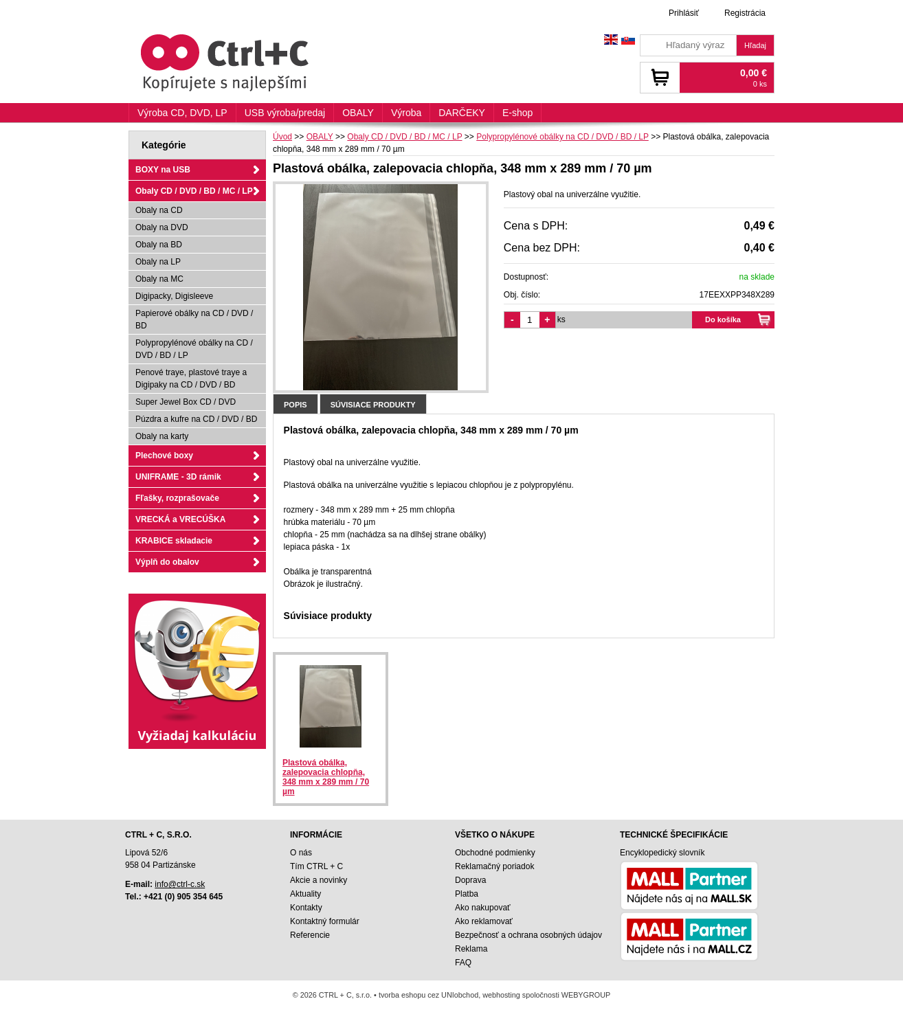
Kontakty (306, 907)
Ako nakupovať (483, 907)
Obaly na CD (159, 210)
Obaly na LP (158, 262)
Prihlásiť (684, 13)
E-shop (517, 112)
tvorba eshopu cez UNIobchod (428, 995)
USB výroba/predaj (285, 112)
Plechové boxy (164, 455)
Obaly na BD (158, 244)
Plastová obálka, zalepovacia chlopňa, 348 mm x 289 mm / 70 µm (325, 777)
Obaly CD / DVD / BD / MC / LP (194, 191)
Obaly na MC (159, 279)
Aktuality (305, 894)
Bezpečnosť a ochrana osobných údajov (528, 935)
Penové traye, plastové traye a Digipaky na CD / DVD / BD (191, 379)
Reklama (471, 949)
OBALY (358, 112)
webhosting (501, 995)
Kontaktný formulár (324, 921)
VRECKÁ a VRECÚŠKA (180, 519)
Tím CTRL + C (316, 866)
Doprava (470, 880)
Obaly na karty (161, 436)
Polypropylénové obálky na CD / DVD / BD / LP (194, 349)
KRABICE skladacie (173, 541)
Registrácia (745, 13)
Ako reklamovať (484, 921)
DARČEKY (461, 112)
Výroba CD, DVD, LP (182, 112)
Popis (295, 405)
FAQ (463, 962)
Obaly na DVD (161, 227)
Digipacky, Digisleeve (174, 296)
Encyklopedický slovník (662, 852)
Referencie (310, 935)
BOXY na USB (162, 170)
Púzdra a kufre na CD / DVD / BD (196, 419)
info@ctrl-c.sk (180, 884)
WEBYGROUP (585, 995)
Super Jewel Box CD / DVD (185, 402)
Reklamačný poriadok (494, 866)
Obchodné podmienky (495, 852)
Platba (466, 894)
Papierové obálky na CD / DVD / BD (194, 319)
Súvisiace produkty (373, 405)
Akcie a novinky (318, 880)
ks (561, 319)
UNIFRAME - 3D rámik (178, 477)
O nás (301, 852)
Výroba (406, 112)
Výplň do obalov (167, 562)
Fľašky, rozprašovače (177, 498)
